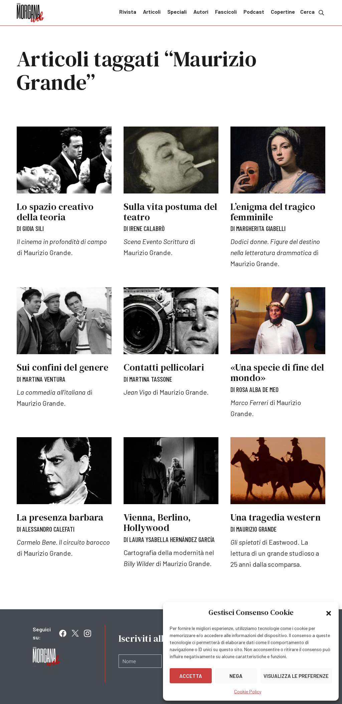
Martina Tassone (150, 379)
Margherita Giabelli (261, 228)
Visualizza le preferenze (296, 676)
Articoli (152, 11)
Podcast (253, 11)
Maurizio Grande (256, 529)
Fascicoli (226, 11)
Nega (235, 676)
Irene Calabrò (147, 228)
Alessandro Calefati (48, 529)
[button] (328, 612)
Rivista (127, 11)
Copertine (283, 11)
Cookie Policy (247, 691)
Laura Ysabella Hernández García (172, 539)
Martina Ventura (43, 379)
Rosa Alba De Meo (257, 389)
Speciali (177, 11)
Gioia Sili (33, 228)
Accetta (190, 676)
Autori (200, 11)
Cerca (312, 12)
